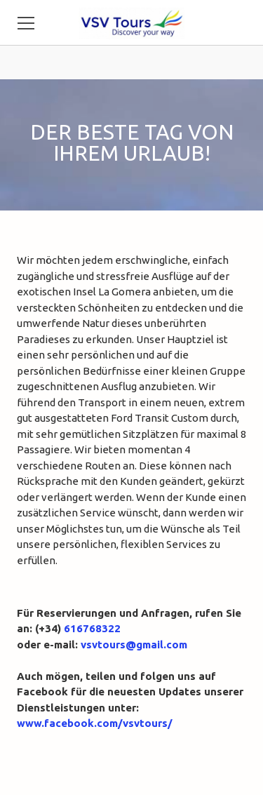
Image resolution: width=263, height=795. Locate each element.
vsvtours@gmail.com (134, 644)
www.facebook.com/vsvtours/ (95, 723)
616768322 (92, 628)
